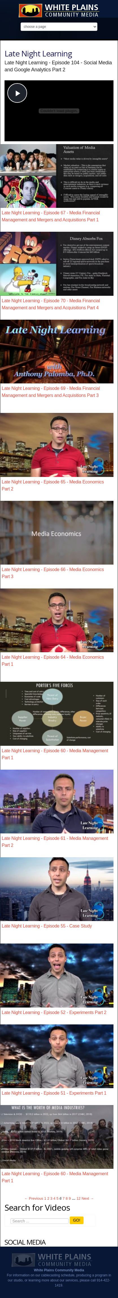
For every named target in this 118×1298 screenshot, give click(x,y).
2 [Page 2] (48, 1198)
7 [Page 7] (64, 1198)
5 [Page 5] (57, 1198)
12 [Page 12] (78, 1198)
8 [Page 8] (67, 1198)
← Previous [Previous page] (33, 1198)
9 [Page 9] (70, 1198)
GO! (76, 1220)
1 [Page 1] (45, 1198)
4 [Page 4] (54, 1198)
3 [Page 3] (51, 1198)
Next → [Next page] (88, 1198)
